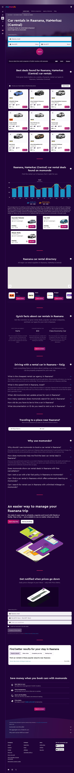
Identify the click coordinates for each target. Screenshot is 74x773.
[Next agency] (69, 286)
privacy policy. (35, 633)
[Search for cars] (3, 18)
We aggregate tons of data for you (40, 730)
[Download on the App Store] (60, 749)
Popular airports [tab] (15, 653)
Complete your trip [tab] (37, 653)
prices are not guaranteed (41, 722)
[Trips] (3, 25)
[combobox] (13, 34)
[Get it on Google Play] (60, 745)
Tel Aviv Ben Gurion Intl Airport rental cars (20, 661)
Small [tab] (39, 180)
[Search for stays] (3, 14)
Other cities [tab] (26, 653)
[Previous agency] (10, 286)
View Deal (25, 106)
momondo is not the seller (40, 727)
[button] (2, 7)
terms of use (27, 633)
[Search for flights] (3, 11)
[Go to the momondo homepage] (11, 7)
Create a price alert (30, 702)
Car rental (10, 14)
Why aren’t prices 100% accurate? (40, 733)
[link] (32, 226)
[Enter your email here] (41, 622)
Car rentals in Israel (18, 14)
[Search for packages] (3, 21)
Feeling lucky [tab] (48, 653)
